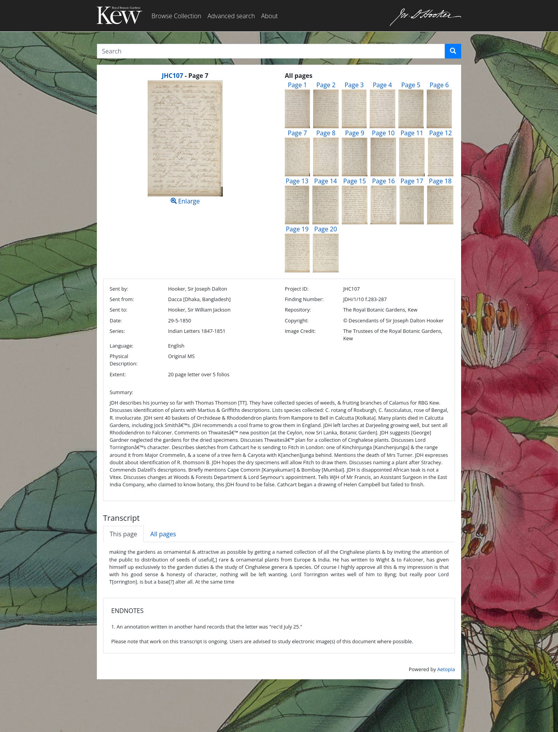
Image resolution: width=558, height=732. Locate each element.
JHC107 (172, 75)
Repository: (298, 309)
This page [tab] (123, 534)
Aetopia (446, 669)
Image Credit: (300, 330)
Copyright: (296, 320)
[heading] (185, 75)
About (269, 16)
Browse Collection (176, 16)
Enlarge (185, 142)
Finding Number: (304, 299)
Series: (117, 330)
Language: (121, 345)
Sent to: (118, 309)
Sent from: (122, 299)
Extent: (118, 374)
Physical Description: (124, 360)
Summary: (121, 392)
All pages (163, 534)
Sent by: (119, 288)
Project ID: (296, 288)
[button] (453, 51)
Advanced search (231, 16)
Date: (116, 320)
